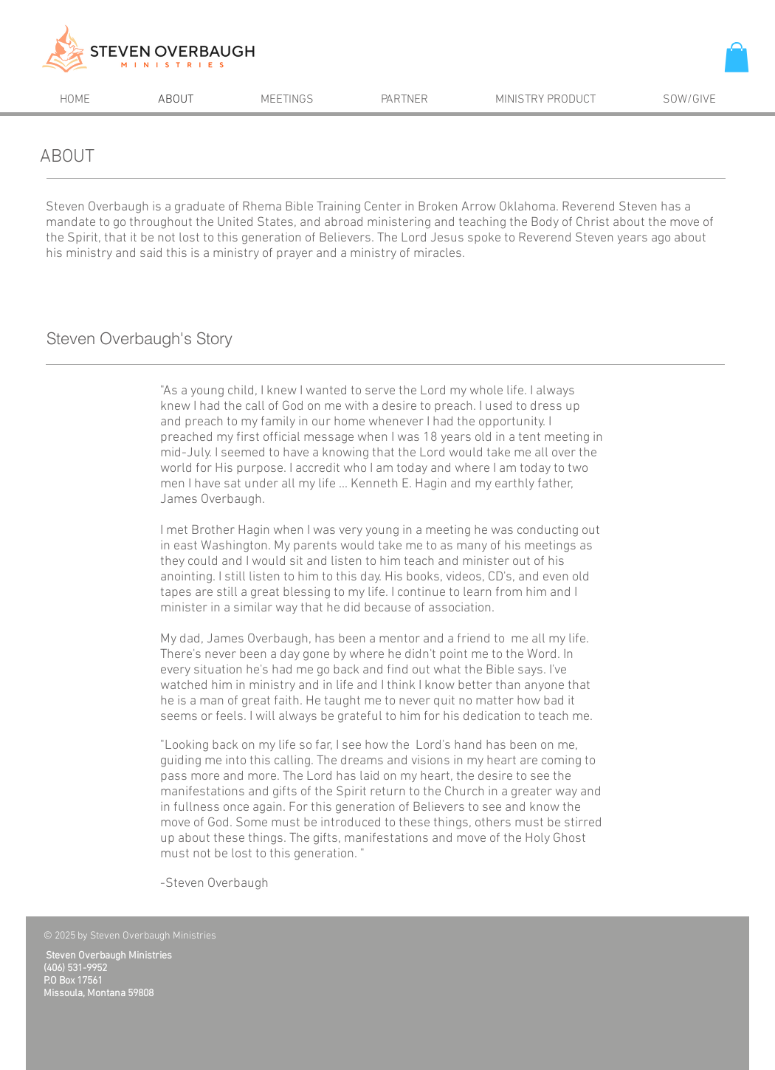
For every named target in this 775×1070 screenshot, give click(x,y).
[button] (736, 57)
